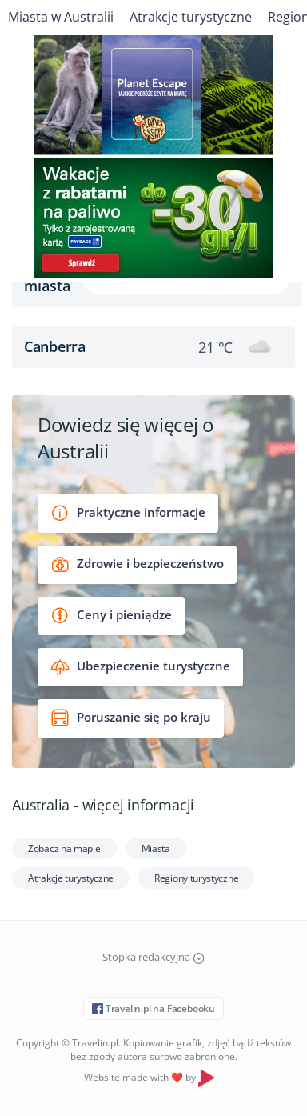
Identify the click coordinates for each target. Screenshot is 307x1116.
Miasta (156, 848)
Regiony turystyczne (196, 878)
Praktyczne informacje (127, 513)
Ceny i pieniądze (111, 616)
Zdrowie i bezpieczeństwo (137, 564)
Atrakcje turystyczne (191, 17)
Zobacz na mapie (64, 848)
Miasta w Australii (61, 17)
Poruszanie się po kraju (130, 718)
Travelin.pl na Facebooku (153, 1008)
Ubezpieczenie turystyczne (140, 667)
